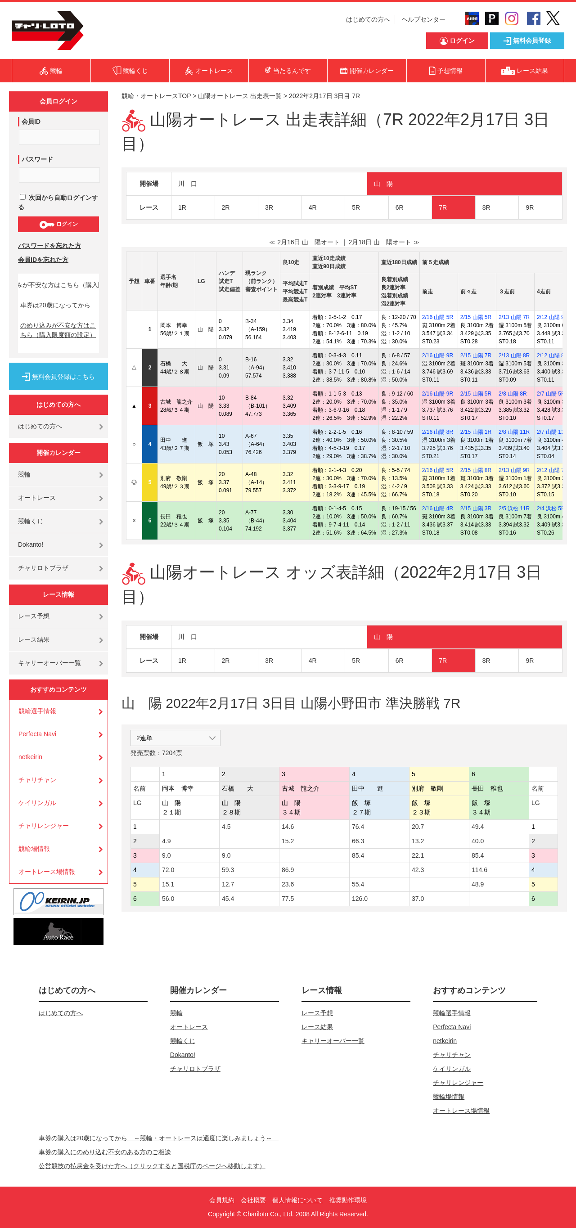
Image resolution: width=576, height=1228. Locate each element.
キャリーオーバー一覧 (49, 662)
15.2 (288, 841)
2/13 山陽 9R (514, 470)
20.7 (418, 826)
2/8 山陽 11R (514, 432)
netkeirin (30, 756)
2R (226, 207)
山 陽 (383, 183)
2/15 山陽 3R (475, 508)
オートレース (37, 497)
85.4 (358, 855)
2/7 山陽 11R (552, 432)
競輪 (24, 474)
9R (530, 207)
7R (443, 207)
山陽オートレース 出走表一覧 (240, 95)
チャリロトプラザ (43, 567)
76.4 (358, 826)
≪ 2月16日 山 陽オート (304, 242)
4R (313, 207)
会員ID (31, 121)
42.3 (418, 869)
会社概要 (253, 1200)
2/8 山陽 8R (513, 394)
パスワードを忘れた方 (49, 245)
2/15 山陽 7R (475, 355)
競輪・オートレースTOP (156, 95)
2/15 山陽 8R (475, 470)
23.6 (288, 884)
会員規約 (221, 1200)
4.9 (166, 841)
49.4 (478, 826)
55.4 (358, 884)
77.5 (288, 898)
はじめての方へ (368, 19)
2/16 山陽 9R (437, 355)
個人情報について (297, 1200)
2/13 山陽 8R (514, 355)
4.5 (226, 826)
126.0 (360, 898)
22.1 (418, 855)
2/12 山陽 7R (552, 470)
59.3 (228, 869)
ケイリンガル (37, 802)
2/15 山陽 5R (475, 317)
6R (400, 207)
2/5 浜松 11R (514, 508)
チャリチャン (37, 779)
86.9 (288, 869)
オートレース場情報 (46, 871)
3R (269, 207)
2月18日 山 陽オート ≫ (384, 242)
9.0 (166, 855)
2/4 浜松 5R (551, 508)
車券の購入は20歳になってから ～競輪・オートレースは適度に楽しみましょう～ (159, 1138)
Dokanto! (30, 544)
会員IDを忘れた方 (43, 259)
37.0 (418, 898)
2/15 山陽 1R (475, 432)
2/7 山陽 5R (551, 394)
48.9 (478, 884)
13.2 (418, 841)
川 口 (187, 183)
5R (356, 207)
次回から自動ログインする (58, 202)
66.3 (358, 841)
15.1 (168, 884)
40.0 (478, 841)
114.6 (479, 869)
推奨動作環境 (348, 1200)
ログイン (58, 224)
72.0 (168, 869)
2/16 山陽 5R (437, 317)
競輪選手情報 (37, 711)
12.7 (228, 884)
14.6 (288, 826)
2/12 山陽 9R (552, 317)
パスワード (37, 159)
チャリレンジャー (43, 825)
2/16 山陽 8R (437, 432)
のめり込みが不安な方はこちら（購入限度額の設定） (58, 330)
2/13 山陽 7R (514, 317)
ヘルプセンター (423, 19)
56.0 (168, 898)
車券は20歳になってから (55, 305)
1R (182, 207)
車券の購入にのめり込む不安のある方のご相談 (105, 1152)
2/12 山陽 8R (552, 355)
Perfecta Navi (37, 734)
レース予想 (34, 616)
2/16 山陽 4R (437, 508)
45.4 (228, 898)
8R (486, 207)
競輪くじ (30, 521)
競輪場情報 (34, 848)
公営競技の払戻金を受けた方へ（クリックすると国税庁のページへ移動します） (152, 1166)
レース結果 (34, 639)
